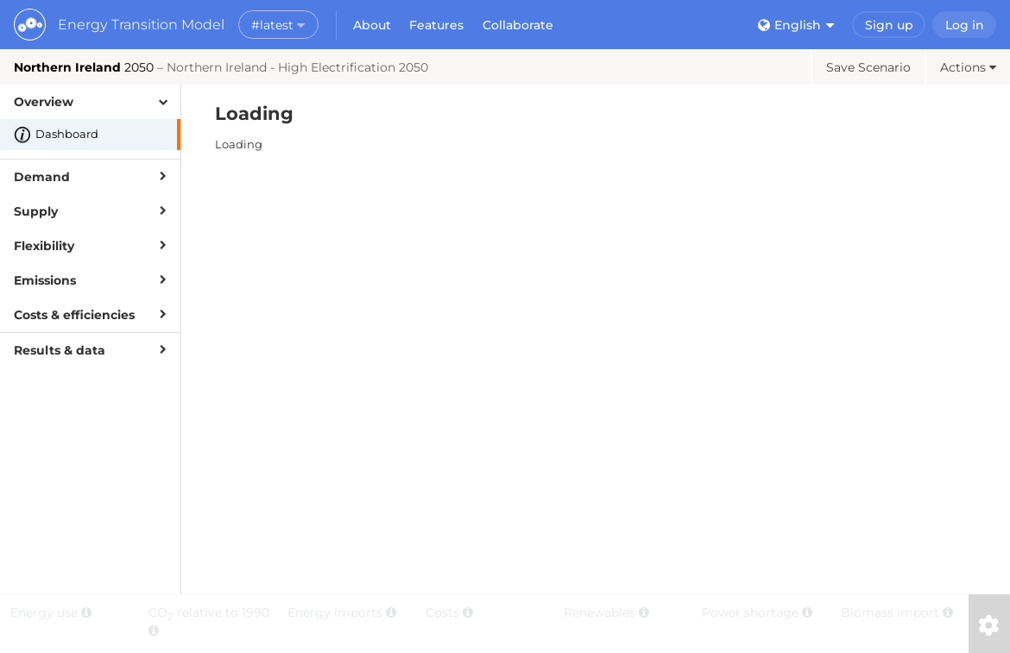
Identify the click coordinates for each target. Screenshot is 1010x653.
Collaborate (518, 25)
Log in (964, 25)
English (796, 25)
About (372, 25)
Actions (968, 67)
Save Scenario (868, 67)
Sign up (889, 25)
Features (436, 25)
